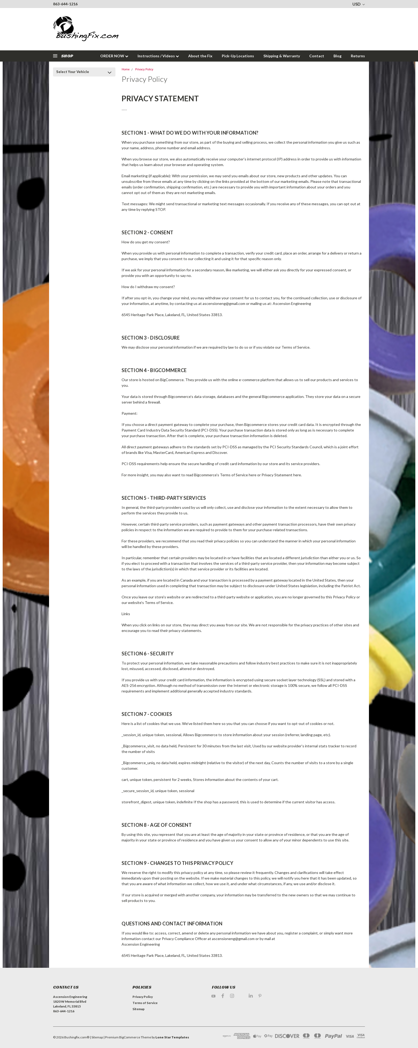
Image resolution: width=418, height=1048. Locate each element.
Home (126, 69)
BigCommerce (129, 1037)
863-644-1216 (65, 4)
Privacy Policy (144, 69)
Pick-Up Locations (238, 56)
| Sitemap (96, 1037)
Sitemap (138, 1009)
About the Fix (200, 56)
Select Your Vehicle (72, 72)
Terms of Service (145, 1003)
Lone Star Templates (172, 1037)
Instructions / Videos (158, 56)
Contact (316, 56)
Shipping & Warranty (281, 56)
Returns (358, 56)
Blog (337, 56)
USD (358, 4)
